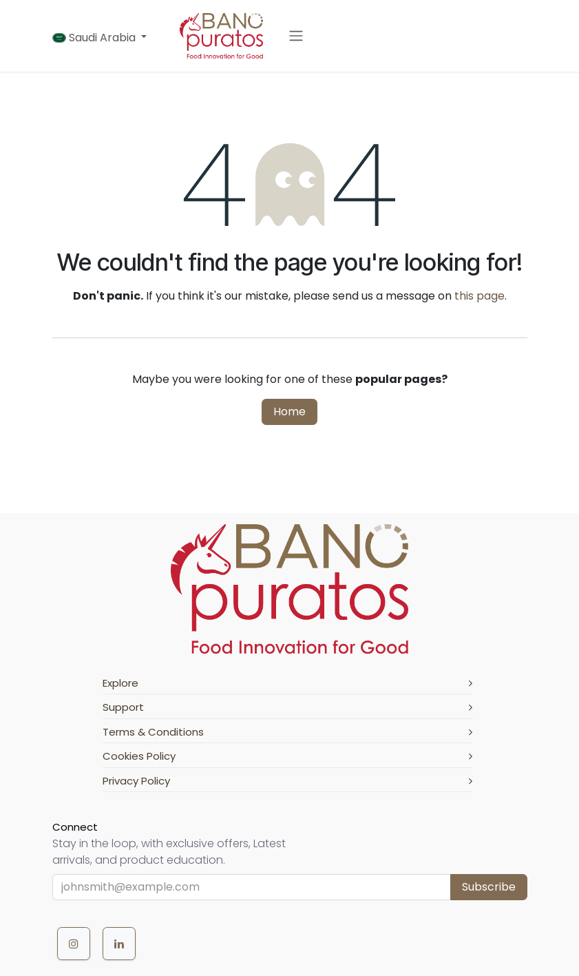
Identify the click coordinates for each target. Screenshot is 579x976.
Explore (287, 683)
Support (287, 707)
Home (289, 411)
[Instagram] (73, 943)
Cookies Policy (287, 756)
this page (479, 296)
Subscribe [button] (489, 887)
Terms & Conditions (287, 732)
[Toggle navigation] (296, 36)
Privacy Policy (287, 780)
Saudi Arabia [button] (95, 37)
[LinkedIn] (119, 943)
